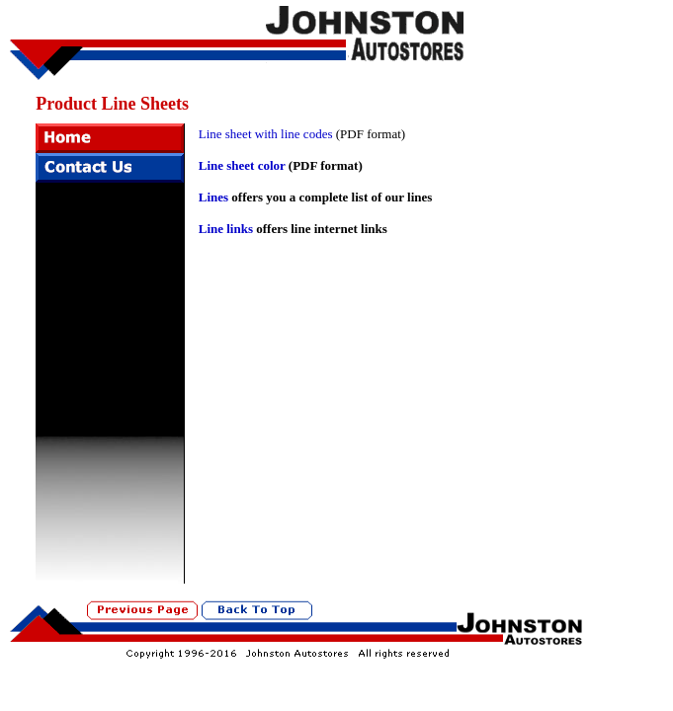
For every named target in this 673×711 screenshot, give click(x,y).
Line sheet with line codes (266, 133)
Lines (213, 197)
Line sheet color (242, 165)
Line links (226, 228)
